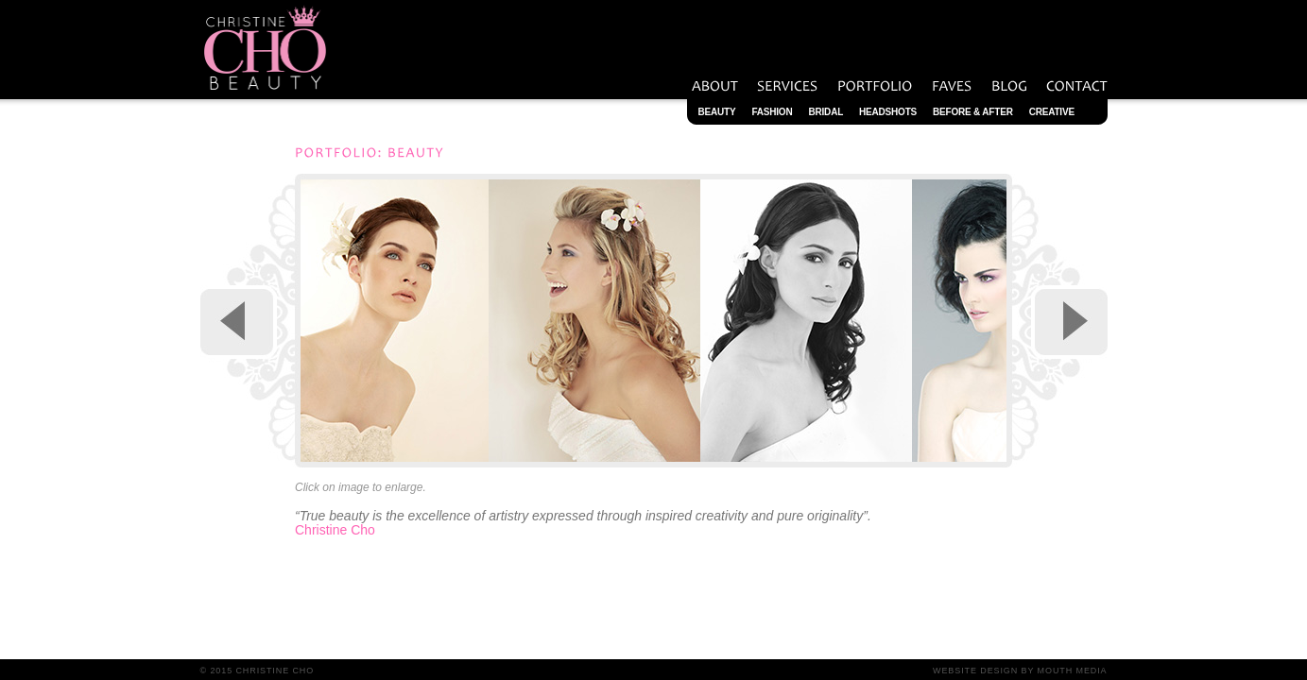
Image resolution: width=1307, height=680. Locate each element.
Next (1069, 322)
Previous (238, 322)
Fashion (771, 112)
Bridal (825, 112)
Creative (1052, 112)
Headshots (888, 112)
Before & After (973, 112)
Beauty (717, 112)
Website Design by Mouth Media (1020, 670)
